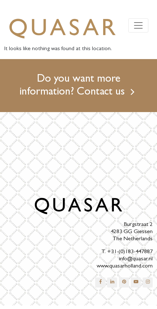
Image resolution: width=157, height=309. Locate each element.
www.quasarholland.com (125, 266)
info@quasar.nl (136, 259)
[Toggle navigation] (138, 25)
